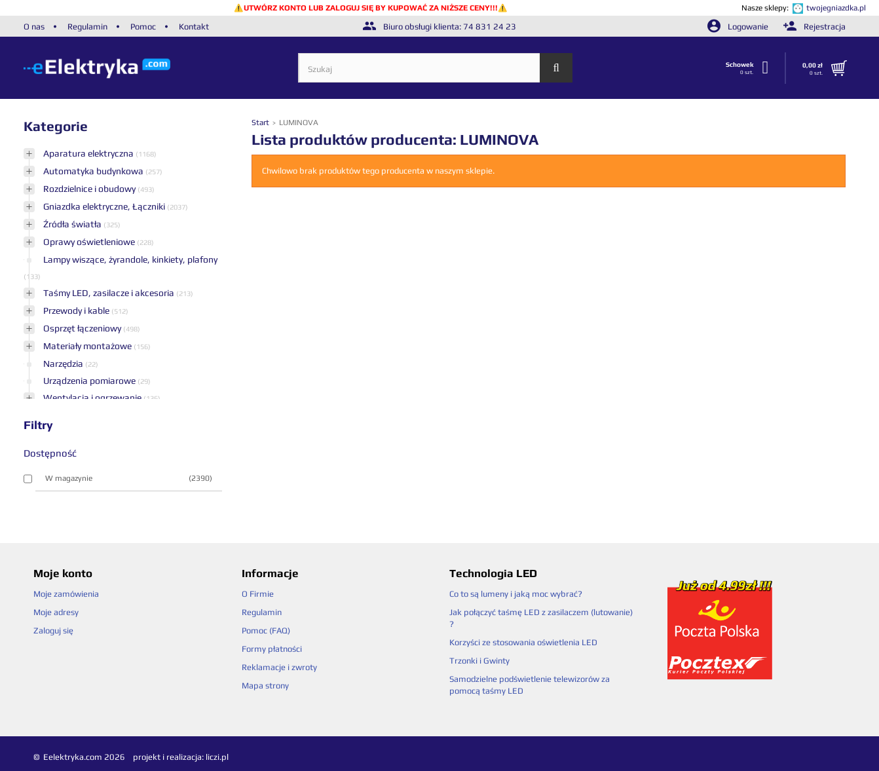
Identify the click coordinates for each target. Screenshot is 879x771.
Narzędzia (64, 363)
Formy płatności (272, 649)
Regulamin (87, 26)
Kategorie (56, 126)
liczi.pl (217, 757)
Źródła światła (73, 224)
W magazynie (128, 478)
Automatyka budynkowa (94, 171)
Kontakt (194, 26)
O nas (34, 26)
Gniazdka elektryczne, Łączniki (105, 206)
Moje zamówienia (66, 594)
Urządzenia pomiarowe (90, 380)
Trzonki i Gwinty (479, 661)
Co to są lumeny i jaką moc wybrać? (515, 594)
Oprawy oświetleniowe (90, 241)
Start (261, 122)
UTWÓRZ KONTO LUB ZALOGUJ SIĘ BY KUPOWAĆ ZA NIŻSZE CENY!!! (371, 7)
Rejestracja (814, 26)
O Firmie (258, 594)
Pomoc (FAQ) (266, 630)
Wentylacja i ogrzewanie (93, 397)
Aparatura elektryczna (89, 153)
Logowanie (738, 26)
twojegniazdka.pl (836, 7)
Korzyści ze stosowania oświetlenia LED (523, 642)
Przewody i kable (77, 310)
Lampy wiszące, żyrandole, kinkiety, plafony (130, 259)
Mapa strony (265, 685)
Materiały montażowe (88, 346)
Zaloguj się (53, 630)
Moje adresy (56, 612)
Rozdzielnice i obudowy (90, 188)
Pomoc (143, 26)
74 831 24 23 (489, 26)
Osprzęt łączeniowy (83, 328)
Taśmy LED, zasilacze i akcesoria (109, 293)
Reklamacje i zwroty (279, 667)
